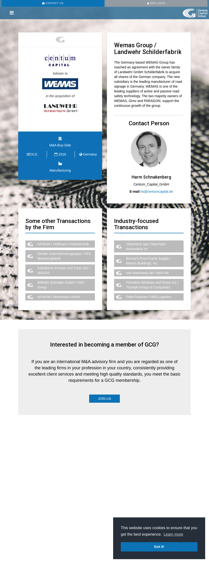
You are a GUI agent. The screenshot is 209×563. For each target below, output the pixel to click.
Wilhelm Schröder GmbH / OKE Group (60, 285)
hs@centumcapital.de (157, 191)
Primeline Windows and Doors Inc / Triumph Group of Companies (152, 285)
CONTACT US (53, 3)
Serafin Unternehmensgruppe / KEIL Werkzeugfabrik (64, 256)
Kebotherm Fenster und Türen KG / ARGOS (63, 270)
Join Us (104, 399)
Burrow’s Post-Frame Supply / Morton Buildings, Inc (148, 261)
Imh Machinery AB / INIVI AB (147, 273)
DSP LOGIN (156, 3)
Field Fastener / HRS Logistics (148, 297)
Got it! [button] (159, 547)
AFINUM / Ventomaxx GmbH (58, 297)
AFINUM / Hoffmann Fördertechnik (63, 244)
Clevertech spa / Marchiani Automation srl (146, 246)
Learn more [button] (173, 534)
